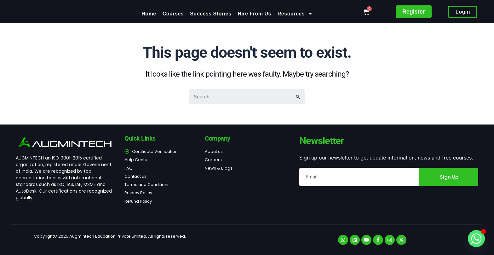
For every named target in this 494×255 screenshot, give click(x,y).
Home (148, 13)
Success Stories (210, 13)
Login (463, 11)
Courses (173, 13)
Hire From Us (254, 13)
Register (413, 12)
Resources (295, 13)
